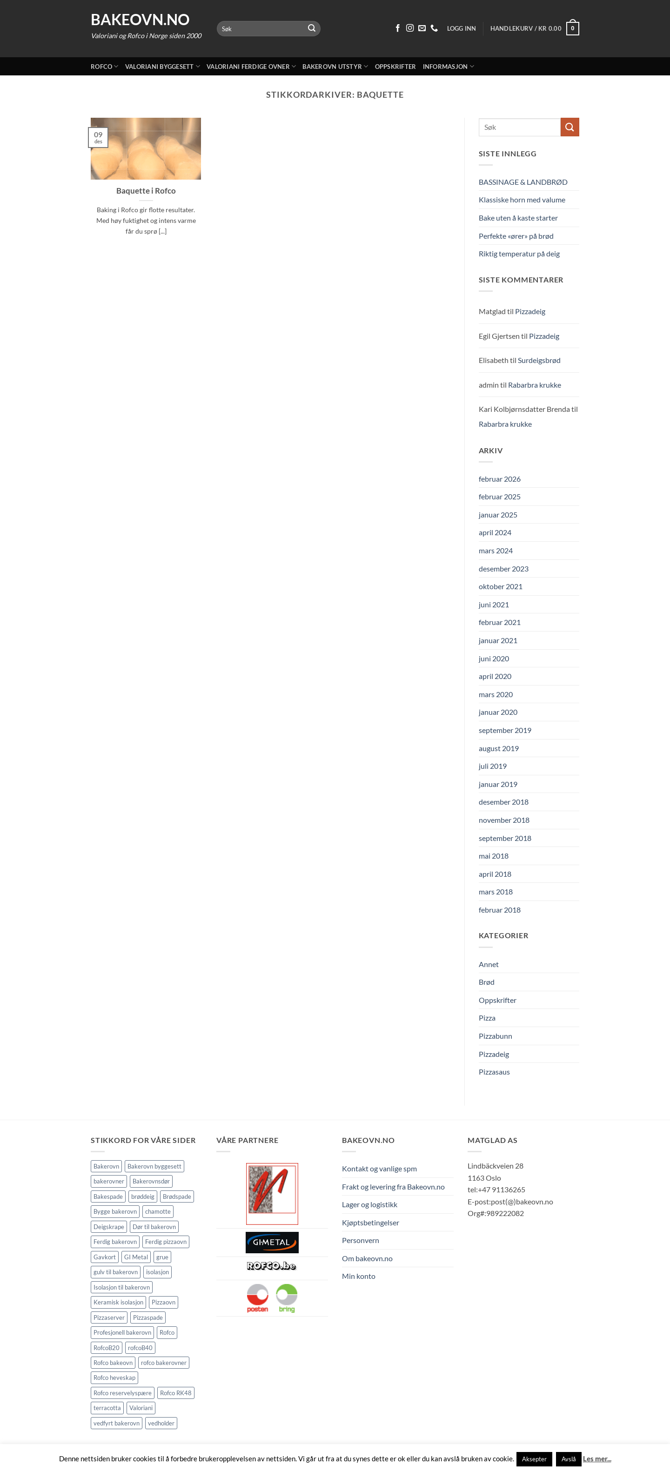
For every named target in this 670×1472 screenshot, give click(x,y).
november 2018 (504, 819)
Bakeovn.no (140, 19)
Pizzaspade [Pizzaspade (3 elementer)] (148, 1317)
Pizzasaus (494, 1071)
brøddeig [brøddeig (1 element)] (142, 1196)
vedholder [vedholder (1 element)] (161, 1423)
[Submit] (312, 29)
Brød (487, 981)
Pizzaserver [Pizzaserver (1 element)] (109, 1317)
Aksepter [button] (534, 1459)
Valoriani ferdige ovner (251, 66)
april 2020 (495, 676)
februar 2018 (500, 909)
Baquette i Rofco (146, 190)
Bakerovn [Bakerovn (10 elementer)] (106, 1166)
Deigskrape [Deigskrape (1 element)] (109, 1226)
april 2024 (495, 532)
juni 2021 (494, 604)
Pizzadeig (530, 311)
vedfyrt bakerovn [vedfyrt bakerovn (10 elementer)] (117, 1423)
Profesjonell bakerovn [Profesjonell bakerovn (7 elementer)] (122, 1332)
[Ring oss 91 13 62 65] (434, 28)
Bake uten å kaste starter (518, 217)
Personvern (360, 1240)
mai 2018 (494, 855)
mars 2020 (496, 694)
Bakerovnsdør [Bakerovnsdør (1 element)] (151, 1181)
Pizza (487, 1017)
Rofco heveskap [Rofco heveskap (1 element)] (114, 1377)
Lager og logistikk (369, 1204)
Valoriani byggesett (162, 66)
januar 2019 (498, 784)
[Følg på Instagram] (410, 28)
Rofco (105, 66)
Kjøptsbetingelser (370, 1222)
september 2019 (505, 730)
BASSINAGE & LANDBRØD (523, 181)
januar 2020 (498, 711)
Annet (489, 964)
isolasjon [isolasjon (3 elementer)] (157, 1272)
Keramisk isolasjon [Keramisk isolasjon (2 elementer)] (118, 1302)
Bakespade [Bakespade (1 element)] (108, 1196)
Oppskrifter (395, 66)
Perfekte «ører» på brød (516, 235)
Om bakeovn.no (367, 1258)
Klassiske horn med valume (522, 199)
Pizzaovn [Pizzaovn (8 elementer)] (163, 1302)
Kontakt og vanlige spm (379, 1168)
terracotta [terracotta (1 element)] (107, 1408)
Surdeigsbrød (539, 360)
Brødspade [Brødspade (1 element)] (177, 1196)
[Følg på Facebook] (398, 28)
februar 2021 (500, 622)
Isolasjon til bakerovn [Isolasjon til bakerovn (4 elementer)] (122, 1287)
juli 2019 (493, 765)
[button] (534, 29)
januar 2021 (498, 640)
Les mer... (597, 1458)
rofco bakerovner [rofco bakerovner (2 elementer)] (164, 1362)
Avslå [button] (569, 1459)
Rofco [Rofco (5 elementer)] (167, 1332)
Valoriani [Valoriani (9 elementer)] (141, 1408)
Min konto (358, 1275)
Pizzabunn (495, 1035)
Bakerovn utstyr (335, 66)
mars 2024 (496, 550)
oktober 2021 (501, 586)
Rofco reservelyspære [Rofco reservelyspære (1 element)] (123, 1393)
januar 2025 (498, 514)
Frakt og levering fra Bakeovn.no (393, 1186)
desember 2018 (504, 801)
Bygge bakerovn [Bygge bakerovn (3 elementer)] (115, 1211)
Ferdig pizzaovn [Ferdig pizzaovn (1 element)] (166, 1241)
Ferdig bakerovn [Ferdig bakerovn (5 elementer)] (115, 1241)
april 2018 (495, 873)
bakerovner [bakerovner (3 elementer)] (109, 1181)
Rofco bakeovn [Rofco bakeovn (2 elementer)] (113, 1362)
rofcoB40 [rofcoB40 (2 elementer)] (140, 1347)
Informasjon (448, 66)
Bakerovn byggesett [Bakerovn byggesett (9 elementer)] (154, 1166)
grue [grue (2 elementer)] (162, 1257)
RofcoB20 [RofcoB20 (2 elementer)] (107, 1347)
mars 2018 (496, 891)
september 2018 (505, 837)
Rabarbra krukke (534, 384)
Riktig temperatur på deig (519, 253)
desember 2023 (504, 568)
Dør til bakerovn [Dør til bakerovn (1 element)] (154, 1226)
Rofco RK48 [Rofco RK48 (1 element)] (176, 1393)
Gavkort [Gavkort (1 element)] (105, 1257)
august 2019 (499, 748)
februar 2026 (500, 478)
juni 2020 (494, 658)
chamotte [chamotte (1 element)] (158, 1211)
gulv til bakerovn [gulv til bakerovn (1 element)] (116, 1272)
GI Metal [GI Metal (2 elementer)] (136, 1257)
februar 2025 (500, 496)
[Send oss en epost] (422, 28)
